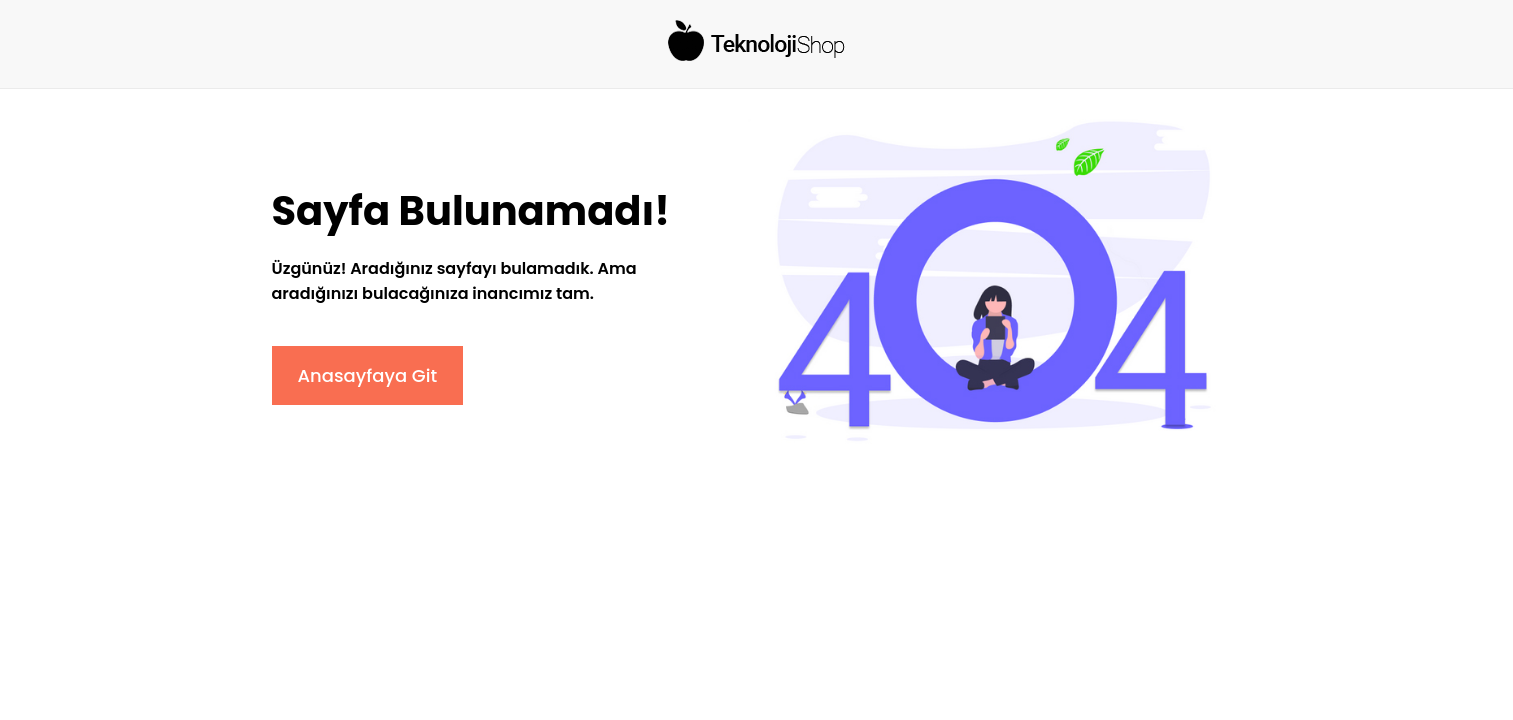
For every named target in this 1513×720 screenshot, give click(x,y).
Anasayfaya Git (368, 375)
